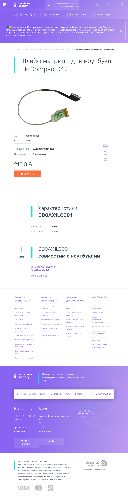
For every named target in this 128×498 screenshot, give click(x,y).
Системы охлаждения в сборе (24, 352)
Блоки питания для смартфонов (73, 334)
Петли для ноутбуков (23, 324)
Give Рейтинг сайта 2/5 (81, 407)
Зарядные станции (99, 313)
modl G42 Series (39, 275)
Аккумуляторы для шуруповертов (99, 346)
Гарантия (43, 394)
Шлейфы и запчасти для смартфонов (75, 328)
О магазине (56, 394)
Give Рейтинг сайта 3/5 (83, 407)
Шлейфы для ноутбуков (24, 340)
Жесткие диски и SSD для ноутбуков (25, 345)
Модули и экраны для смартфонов (74, 321)
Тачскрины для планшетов (51, 324)
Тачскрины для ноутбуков (25, 335)
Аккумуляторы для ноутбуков (22, 307)
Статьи (67, 394)
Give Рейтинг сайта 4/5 (86, 407)
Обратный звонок (26, 442)
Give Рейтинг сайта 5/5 (88, 407)
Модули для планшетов (50, 320)
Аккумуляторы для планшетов (48, 307)
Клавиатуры (19, 320)
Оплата (32, 394)
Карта (51, 441)
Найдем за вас (103, 394)
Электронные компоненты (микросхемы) (97, 319)
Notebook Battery (23, 376)
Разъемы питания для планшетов (49, 330)
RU (112, 4)
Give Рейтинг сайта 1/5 (78, 407)
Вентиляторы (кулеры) (24, 358)
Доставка (21, 394)
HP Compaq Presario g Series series (43, 268)
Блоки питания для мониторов (99, 339)
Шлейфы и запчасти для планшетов (50, 336)
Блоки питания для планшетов (48, 314)
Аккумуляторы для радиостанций (99, 332)
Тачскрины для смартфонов (72, 307)
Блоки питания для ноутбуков (22, 314)
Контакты (78, 394)
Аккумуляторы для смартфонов (73, 314)
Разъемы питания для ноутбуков (23, 330)
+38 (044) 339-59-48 (19, 419)
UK (107, 4)
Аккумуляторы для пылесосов (99, 307)
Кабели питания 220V (100, 327)
